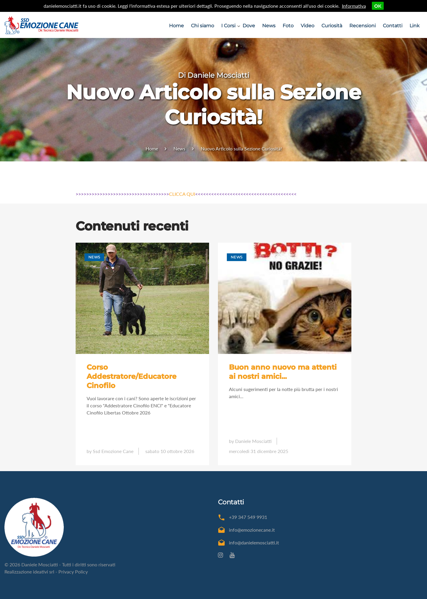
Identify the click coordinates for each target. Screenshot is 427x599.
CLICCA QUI (182, 194)
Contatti (392, 25)
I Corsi (228, 25)
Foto (288, 25)
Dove (249, 25)
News (268, 25)
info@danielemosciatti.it (254, 542)
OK (377, 6)
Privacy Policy (73, 571)
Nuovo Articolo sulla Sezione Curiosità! (241, 148)
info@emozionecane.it (252, 530)
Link (415, 25)
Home (176, 25)
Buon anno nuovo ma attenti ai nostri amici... (283, 372)
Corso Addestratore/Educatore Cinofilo (131, 376)
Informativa (354, 6)
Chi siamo (202, 25)
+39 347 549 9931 (248, 517)
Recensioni (362, 25)
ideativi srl (43, 571)
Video (307, 25)
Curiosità (331, 25)
